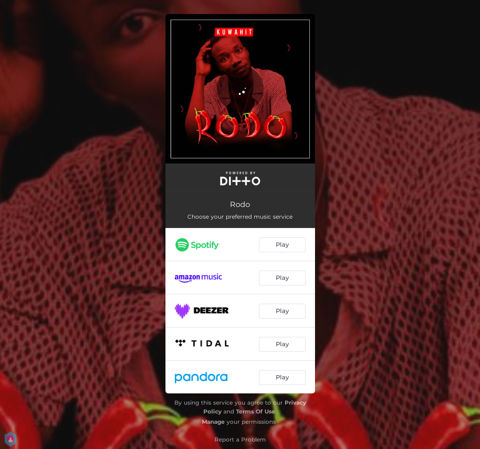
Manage (213, 421)
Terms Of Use (255, 411)
